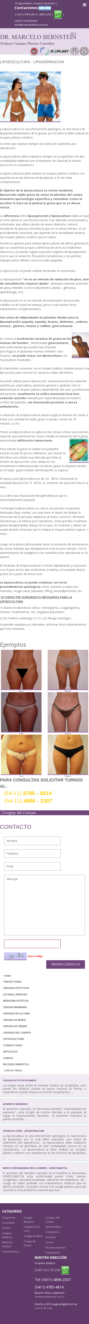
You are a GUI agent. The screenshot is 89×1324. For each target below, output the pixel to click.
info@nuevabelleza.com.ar (31, 24)
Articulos (10, 1051)
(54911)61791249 (47, 1270)
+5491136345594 (26, 21)
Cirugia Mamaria (15, 1007)
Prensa (6, 1227)
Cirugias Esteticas (16, 988)
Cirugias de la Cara (16, 1013)
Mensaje (44, 905)
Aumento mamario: (15, 1103)
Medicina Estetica (16, 1000)
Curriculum (8, 1222)
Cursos (8, 1058)
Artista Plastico (10, 1251)
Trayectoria (12, 981)
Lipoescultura (13, 1039)
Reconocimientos (16, 1064)
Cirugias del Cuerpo (17, 1032)
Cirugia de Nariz (14, 1020)
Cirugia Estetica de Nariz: (20, 1080)
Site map (48, 1307)
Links (37, 1307)
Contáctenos (13, 1070)
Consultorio (12, 1045)
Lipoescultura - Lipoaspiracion (23, 1130)
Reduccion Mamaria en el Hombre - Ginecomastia (35, 1167)
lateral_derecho (15, 994)
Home (7, 975)
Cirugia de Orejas (15, 1026)
